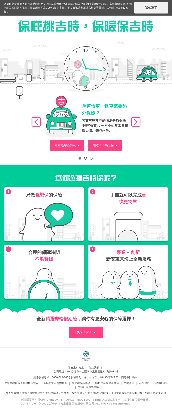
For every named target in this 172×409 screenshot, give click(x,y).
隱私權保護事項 (81, 383)
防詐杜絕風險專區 (88, 387)
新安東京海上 (76, 367)
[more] (86, 332)
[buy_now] (105, 145)
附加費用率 (161, 383)
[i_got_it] (151, 8)
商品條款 (144, 383)
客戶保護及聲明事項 (107, 383)
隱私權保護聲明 (95, 7)
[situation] (67, 145)
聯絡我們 (94, 367)
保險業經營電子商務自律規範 (21, 383)
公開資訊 (129, 383)
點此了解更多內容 (155, 392)
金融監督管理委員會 (55, 383)
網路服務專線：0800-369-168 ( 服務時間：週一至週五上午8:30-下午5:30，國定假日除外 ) (85, 377)
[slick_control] (36, 122)
